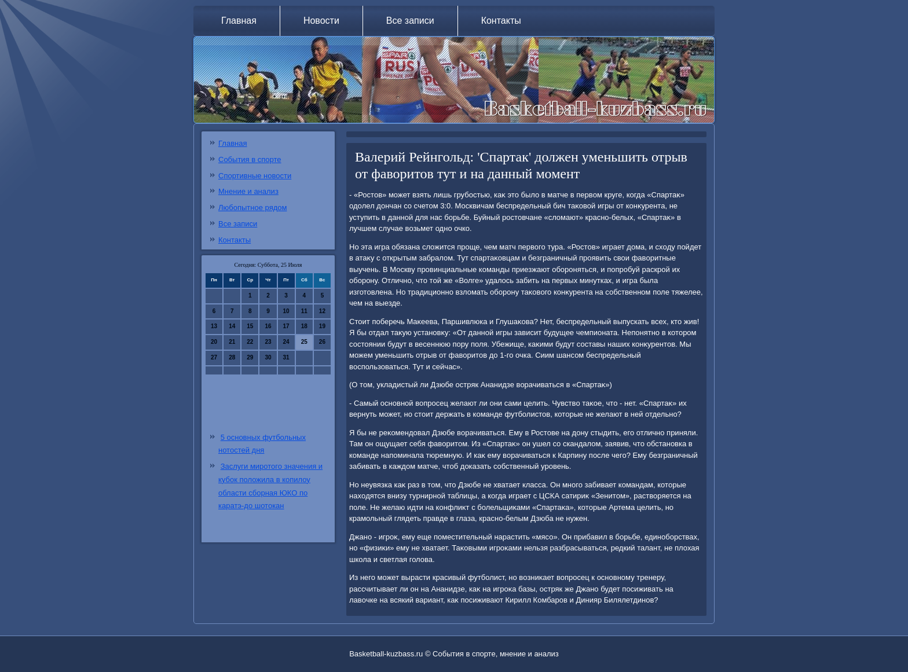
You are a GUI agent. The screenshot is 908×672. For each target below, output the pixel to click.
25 (304, 342)
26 (322, 342)
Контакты (501, 20)
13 (214, 326)
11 (304, 311)
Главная (239, 20)
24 (286, 342)
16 (268, 326)
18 (304, 326)
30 (268, 357)
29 (250, 357)
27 (214, 357)
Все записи (410, 20)
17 (286, 326)
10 (286, 311)
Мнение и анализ (248, 191)
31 (286, 357)
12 (322, 311)
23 (268, 342)
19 (322, 326)
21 (232, 342)
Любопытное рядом (252, 207)
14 (232, 326)
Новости (321, 20)
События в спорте (249, 159)
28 (232, 357)
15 (250, 326)
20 (214, 342)
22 (250, 342)
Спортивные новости (254, 175)
